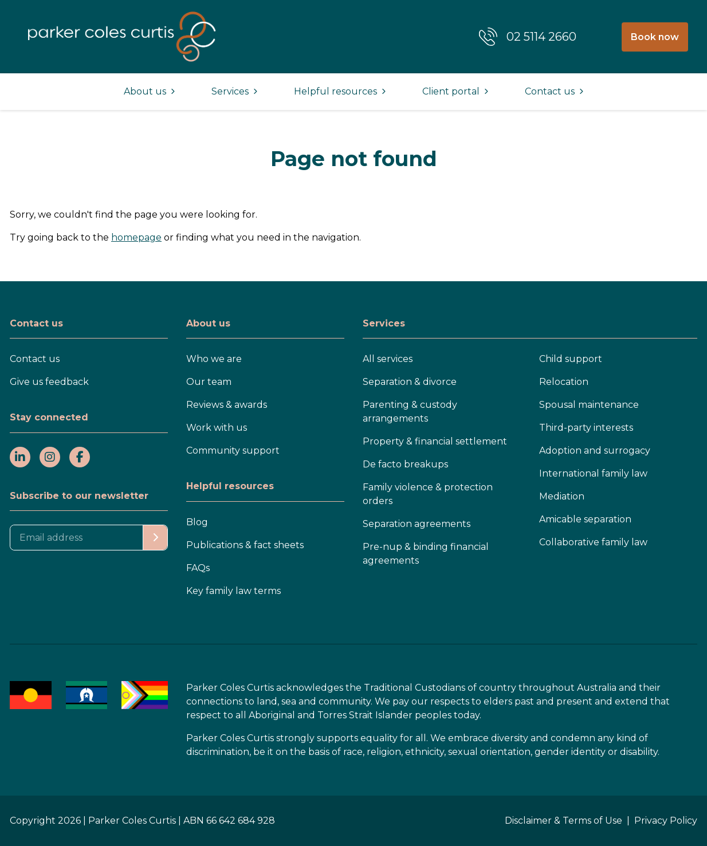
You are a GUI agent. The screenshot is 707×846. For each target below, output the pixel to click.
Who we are (214, 358)
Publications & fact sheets (245, 545)
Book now (655, 37)
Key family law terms (233, 590)
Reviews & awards (226, 404)
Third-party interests (586, 427)
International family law (593, 473)
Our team (208, 381)
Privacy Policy (665, 820)
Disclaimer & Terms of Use (563, 820)
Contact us (35, 358)
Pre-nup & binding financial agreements (426, 553)
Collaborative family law (593, 542)
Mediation (561, 496)
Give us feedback (49, 381)
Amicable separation (585, 519)
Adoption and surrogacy (594, 450)
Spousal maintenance (589, 404)
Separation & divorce (410, 381)
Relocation (563, 381)
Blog (197, 522)
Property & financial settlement (435, 441)
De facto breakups (405, 464)
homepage (136, 237)
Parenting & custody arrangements (410, 411)
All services (388, 358)
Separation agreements (416, 523)
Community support (233, 450)
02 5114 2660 (541, 37)
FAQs (198, 567)
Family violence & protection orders (428, 494)
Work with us (216, 427)
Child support (570, 358)
